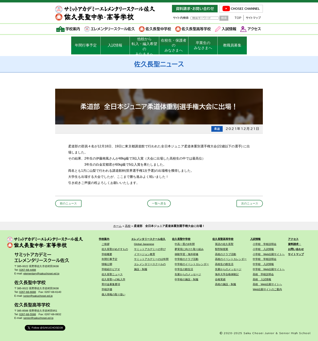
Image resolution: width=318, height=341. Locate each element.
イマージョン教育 (144, 254)
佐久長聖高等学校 (193, 29)
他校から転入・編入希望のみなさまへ (144, 45)
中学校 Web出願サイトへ (269, 269)
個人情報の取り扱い (113, 294)
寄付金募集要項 (111, 284)
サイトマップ (253, 17)
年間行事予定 (86, 45)
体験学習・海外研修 (186, 254)
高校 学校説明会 (263, 274)
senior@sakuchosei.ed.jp (38, 317)
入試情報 (225, 29)
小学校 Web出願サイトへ (269, 254)
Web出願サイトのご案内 (267, 289)
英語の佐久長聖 (224, 244)
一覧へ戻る (159, 203)
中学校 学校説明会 (264, 259)
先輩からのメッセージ (188, 274)
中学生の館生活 (184, 269)
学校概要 (107, 254)
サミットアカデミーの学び (150, 249)
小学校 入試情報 (263, 249)
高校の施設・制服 (225, 284)
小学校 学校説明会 (264, 244)
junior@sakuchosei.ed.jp (38, 295)
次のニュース (249, 203)
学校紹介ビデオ (111, 269)
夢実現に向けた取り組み (189, 249)
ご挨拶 (106, 244)
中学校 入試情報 (263, 264)
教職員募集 (232, 45)
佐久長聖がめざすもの (115, 249)
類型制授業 (221, 249)
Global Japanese (144, 244)
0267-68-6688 (27, 292)
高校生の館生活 (224, 264)
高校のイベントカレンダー (231, 259)
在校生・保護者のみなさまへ (173, 45)
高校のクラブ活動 (225, 254)
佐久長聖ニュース (112, 274)
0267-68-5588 (27, 314)
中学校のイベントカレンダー (192, 264)
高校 (128, 226)
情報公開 (107, 264)
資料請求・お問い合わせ (195, 8)
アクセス (250, 29)
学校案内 (68, 29)
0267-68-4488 (27, 269)
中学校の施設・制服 (186, 279)
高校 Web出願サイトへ (267, 284)
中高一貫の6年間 (184, 244)
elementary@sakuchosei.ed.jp (41, 273)
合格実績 (220, 279)
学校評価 (107, 289)
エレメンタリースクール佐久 (109, 29)
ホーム (117, 226)
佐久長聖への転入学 (113, 279)
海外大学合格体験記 (227, 274)
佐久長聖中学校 (155, 29)
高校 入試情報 (262, 279)
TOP (237, 17)
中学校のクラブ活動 (186, 259)
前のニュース (68, 203)
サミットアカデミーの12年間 (151, 259)
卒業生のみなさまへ (203, 45)
